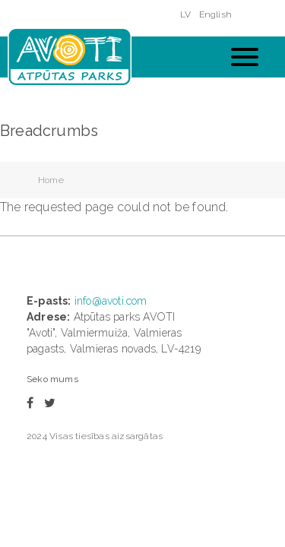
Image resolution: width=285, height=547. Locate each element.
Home (51, 180)
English (215, 14)
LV (185, 14)
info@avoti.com (110, 301)
